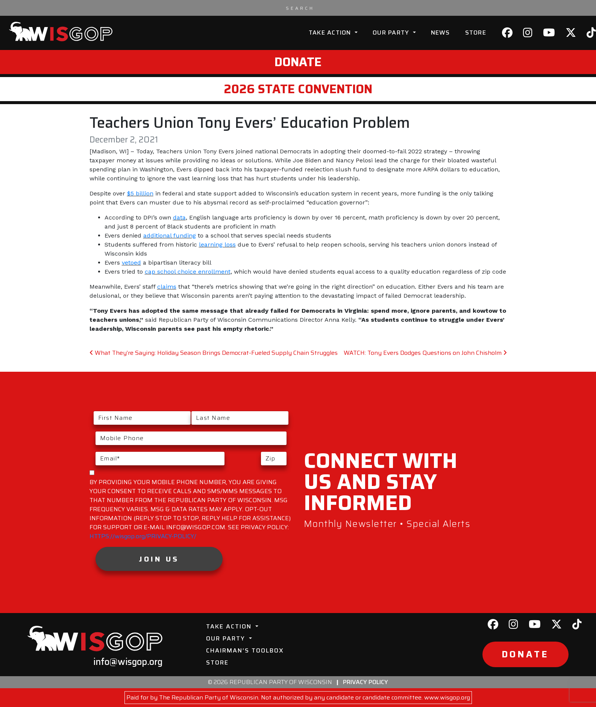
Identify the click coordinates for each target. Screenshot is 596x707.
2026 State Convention (298, 89)
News (440, 32)
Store (475, 32)
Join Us (159, 559)
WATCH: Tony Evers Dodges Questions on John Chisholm (425, 352)
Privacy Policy (365, 682)
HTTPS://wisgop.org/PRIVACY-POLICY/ (142, 536)
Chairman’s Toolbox (245, 650)
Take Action (331, 32)
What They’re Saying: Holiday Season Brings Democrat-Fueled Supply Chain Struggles (213, 352)
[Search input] (300, 8)
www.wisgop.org (447, 697)
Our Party (392, 32)
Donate (298, 62)
